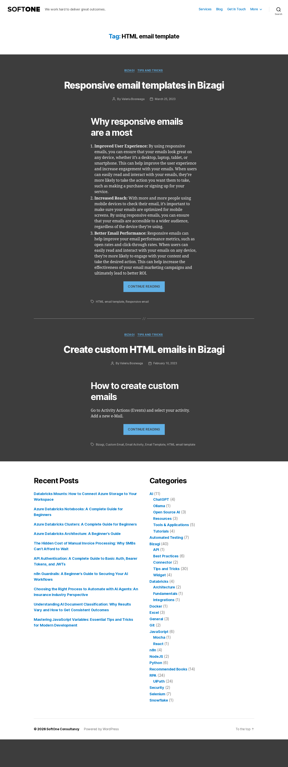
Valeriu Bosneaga (132, 113)
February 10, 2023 (165, 391)
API (156, 577)
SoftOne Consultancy (63, 757)
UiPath (159, 709)
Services (205, 9)
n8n (153, 677)
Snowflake (159, 727)
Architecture (165, 614)
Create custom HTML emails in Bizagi (144, 369)
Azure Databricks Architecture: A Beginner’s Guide (80, 567)
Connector (163, 590)
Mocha (159, 665)
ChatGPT (161, 527)
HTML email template (110, 315)
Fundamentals (166, 621)
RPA (153, 703)
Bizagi (129, 70)
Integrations (164, 627)
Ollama (159, 533)
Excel (155, 640)
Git (152, 652)
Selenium (158, 721)
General (157, 646)
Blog (219, 9)
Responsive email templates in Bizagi (144, 91)
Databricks (159, 609)
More (254, 9)
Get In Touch (236, 9)
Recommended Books (170, 696)
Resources (163, 546)
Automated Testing (167, 565)
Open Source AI (167, 539)
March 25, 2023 (165, 113)
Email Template (156, 472)
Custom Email (115, 472)
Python (156, 690)
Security (157, 715)
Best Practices (166, 583)
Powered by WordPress (102, 757)
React (158, 671)
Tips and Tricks (151, 70)
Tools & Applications (172, 552)
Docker (156, 633)
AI (151, 521)
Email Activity (135, 472)
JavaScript (159, 659)
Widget (160, 602)
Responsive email (138, 315)
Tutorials (161, 558)
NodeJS (157, 684)
